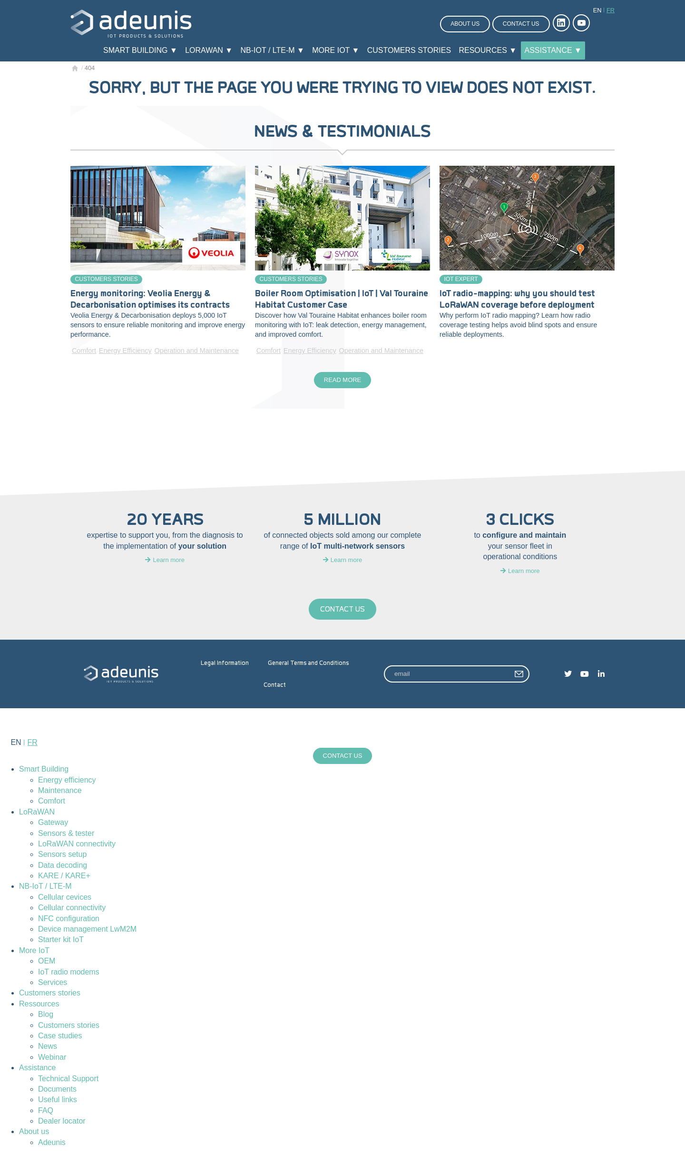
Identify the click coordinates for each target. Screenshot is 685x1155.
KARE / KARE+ (64, 878)
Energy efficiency (67, 782)
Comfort (84, 350)
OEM (46, 963)
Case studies (60, 1038)
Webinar (52, 1059)
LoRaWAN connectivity (77, 846)
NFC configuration (68, 920)
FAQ (45, 1112)
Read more (342, 380)
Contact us (521, 23)
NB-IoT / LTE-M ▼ (272, 50)
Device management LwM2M (87, 931)
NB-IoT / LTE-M (45, 888)
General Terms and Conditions (308, 664)
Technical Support (68, 1080)
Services (52, 984)
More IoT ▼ (335, 50)
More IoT (34, 952)
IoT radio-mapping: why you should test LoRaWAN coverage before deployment (517, 299)
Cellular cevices (64, 899)
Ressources (39, 1006)
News (47, 1048)
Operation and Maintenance (196, 350)
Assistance (37, 1069)
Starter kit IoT (61, 942)
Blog (45, 1016)
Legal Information (225, 664)
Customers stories (409, 50)
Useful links (57, 1101)
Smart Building (43, 771)
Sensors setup (62, 856)
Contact (275, 686)
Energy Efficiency (125, 350)
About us (465, 23)
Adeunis (52, 1144)
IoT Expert (461, 279)
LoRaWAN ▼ (209, 50)
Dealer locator (62, 1123)
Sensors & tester (66, 835)
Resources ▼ (488, 50)
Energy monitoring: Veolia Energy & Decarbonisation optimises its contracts (150, 299)
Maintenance (60, 792)
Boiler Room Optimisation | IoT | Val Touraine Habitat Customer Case (341, 299)
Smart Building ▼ (140, 50)
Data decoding (62, 867)
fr (611, 10)
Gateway (53, 824)
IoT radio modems (68, 974)
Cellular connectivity (72, 909)
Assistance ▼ (552, 50)
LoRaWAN (37, 814)
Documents (57, 1091)
